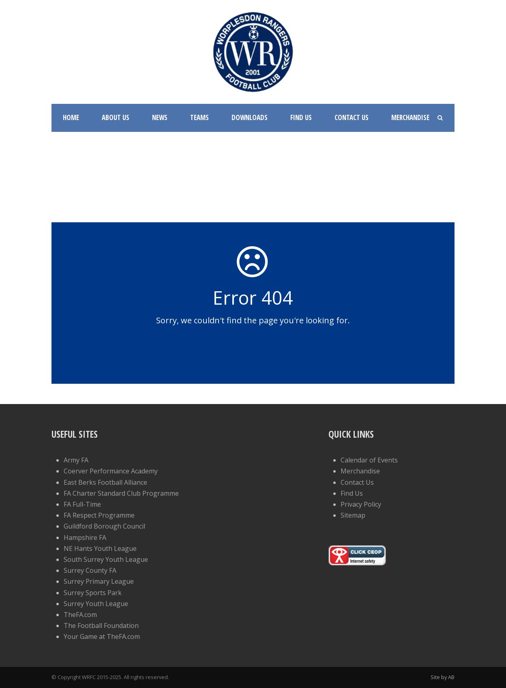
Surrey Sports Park (93, 592)
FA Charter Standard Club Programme (121, 493)
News (159, 117)
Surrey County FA (90, 570)
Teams (199, 117)
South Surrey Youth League (106, 559)
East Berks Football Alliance (105, 482)
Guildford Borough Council (104, 526)
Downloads (250, 117)
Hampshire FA (85, 537)
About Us (115, 117)
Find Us (301, 117)
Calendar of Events (369, 460)
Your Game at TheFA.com (102, 636)
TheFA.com (80, 614)
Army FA (76, 460)
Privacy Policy (361, 504)
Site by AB (443, 677)
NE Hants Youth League (100, 548)
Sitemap (353, 515)
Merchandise (410, 117)
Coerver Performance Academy (111, 471)
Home (71, 117)
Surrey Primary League (99, 581)
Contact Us (351, 117)
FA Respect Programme (99, 515)
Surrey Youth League (96, 603)
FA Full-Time (82, 504)
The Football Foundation (101, 625)
